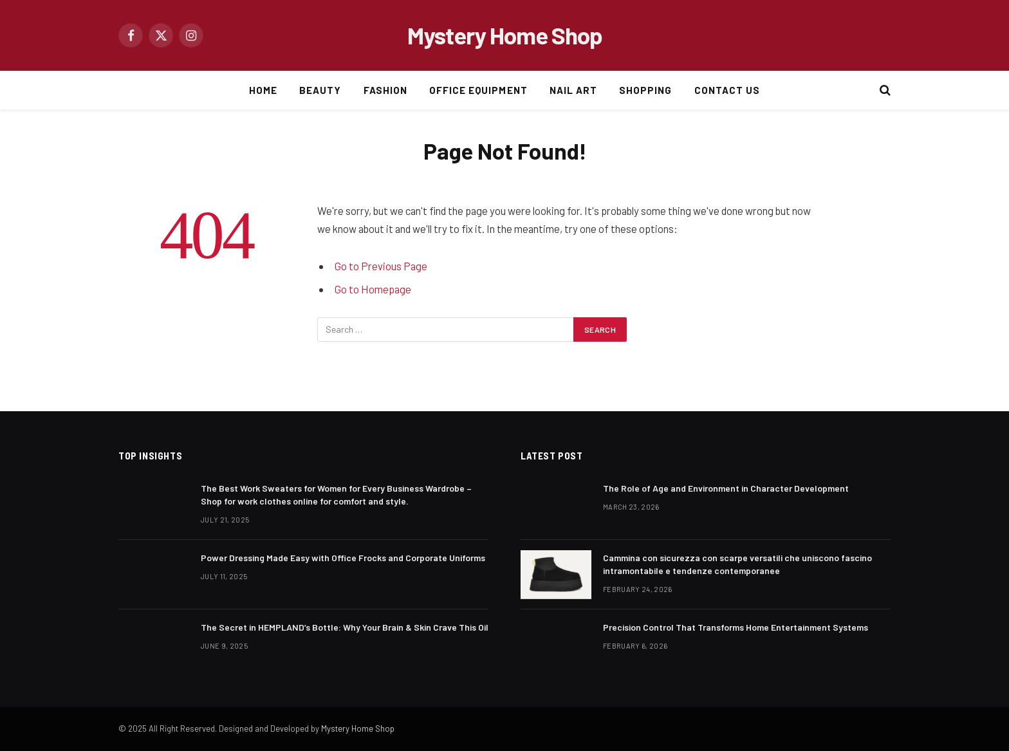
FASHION (385, 90)
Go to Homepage (373, 289)
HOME (263, 90)
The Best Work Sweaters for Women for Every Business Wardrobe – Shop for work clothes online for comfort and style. (336, 494)
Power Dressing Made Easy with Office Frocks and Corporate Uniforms (343, 557)
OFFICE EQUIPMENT (478, 90)
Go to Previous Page (381, 265)
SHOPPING (645, 90)
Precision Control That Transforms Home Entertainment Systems (735, 627)
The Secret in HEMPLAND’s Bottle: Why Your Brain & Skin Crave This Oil (344, 627)
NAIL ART (573, 90)
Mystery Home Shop (357, 728)
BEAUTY (320, 90)
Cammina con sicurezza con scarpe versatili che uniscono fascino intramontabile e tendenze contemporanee (737, 564)
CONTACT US (727, 90)
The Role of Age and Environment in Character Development (726, 488)
